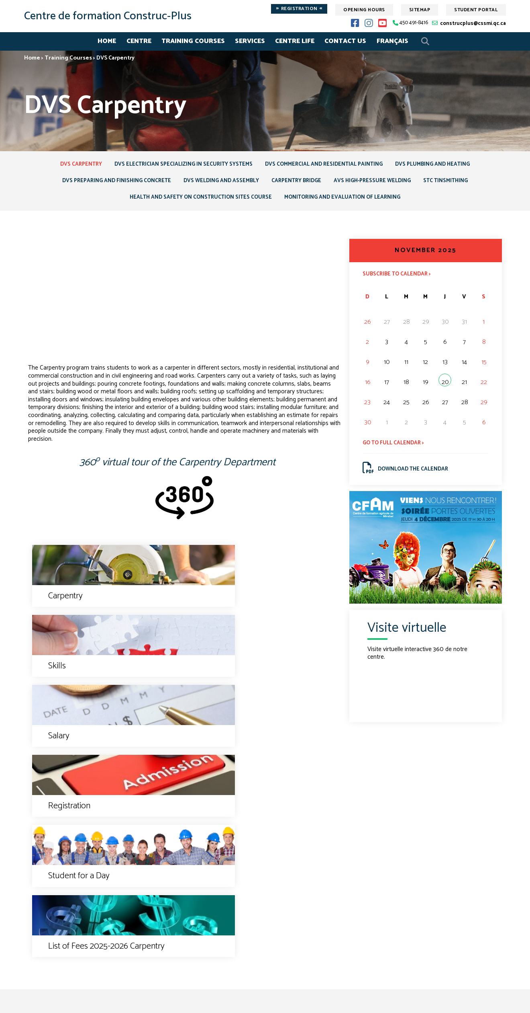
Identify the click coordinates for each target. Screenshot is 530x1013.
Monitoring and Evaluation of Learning (345, 200)
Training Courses (193, 41)
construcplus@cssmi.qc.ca (473, 23)
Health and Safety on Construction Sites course (197, 200)
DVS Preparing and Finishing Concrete (107, 183)
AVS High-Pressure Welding (378, 183)
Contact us (264, 850)
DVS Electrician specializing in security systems (180, 165)
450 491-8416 (414, 23)
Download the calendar (407, 474)
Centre (138, 41)
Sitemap (419, 10)
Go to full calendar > (395, 448)
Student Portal (476, 10)
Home (107, 41)
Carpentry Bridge (297, 183)
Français (392, 41)
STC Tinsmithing (456, 183)
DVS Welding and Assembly (217, 183)
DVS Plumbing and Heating (439, 165)
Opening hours (364, 10)
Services (250, 41)
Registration (299, 9)
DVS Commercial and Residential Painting (326, 165)
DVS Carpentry (73, 165)
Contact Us (345, 41)
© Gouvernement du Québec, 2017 (265, 1001)
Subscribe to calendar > (398, 278)
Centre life (294, 41)
